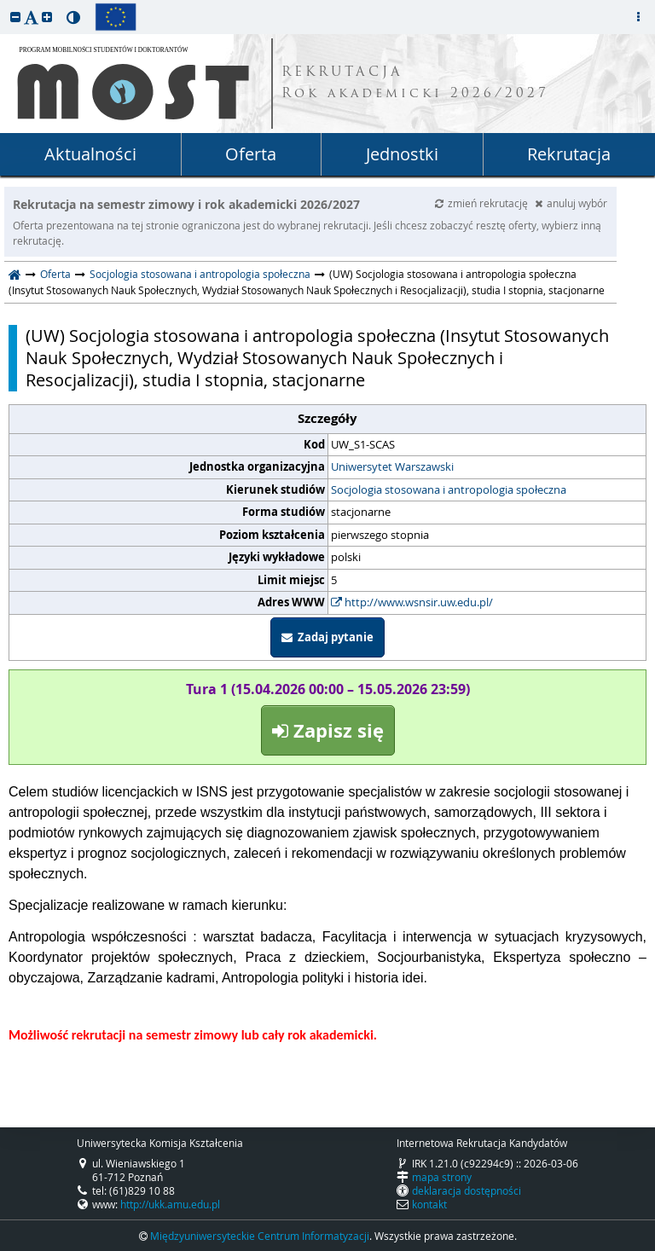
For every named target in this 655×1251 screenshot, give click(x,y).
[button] (15, 17)
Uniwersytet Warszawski (392, 466)
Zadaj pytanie (327, 637)
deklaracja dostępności (466, 1190)
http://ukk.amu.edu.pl (170, 1204)
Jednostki (402, 153)
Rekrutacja (569, 153)
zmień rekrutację (482, 203)
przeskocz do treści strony (4, 4)
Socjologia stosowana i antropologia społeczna (200, 274)
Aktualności (90, 153)
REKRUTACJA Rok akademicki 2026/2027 (415, 84)
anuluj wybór (571, 203)
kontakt (429, 1204)
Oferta (250, 153)
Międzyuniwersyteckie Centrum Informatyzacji (259, 1235)
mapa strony (442, 1177)
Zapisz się (328, 730)
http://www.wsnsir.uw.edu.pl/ (412, 602)
